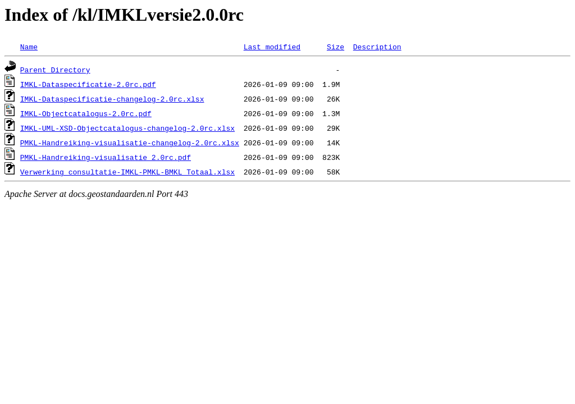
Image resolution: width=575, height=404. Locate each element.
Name (29, 47)
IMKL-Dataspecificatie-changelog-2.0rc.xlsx (112, 99)
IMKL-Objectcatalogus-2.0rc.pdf (86, 113)
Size (335, 47)
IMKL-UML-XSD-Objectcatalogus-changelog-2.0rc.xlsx (127, 128)
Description (377, 47)
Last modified (272, 47)
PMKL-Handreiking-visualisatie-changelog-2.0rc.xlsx (129, 142)
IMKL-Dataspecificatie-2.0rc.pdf (88, 84)
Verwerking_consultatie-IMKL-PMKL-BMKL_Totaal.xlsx (127, 172)
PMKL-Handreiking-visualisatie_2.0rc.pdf (105, 157)
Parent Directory (55, 70)
